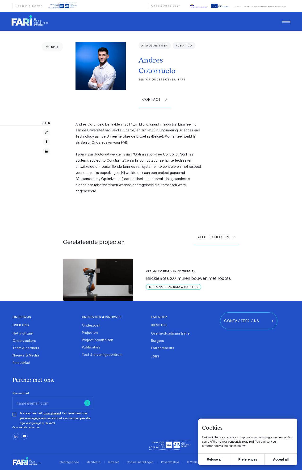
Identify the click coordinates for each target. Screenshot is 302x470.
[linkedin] (16, 436)
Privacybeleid (170, 462)
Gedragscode (69, 462)
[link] (30, 23)
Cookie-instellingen (140, 462)
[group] (52, 46)
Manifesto (94, 462)
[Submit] (87, 403)
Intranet (113, 462)
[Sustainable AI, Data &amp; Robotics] (173, 287)
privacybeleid (52, 413)
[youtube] (24, 436)
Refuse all (214, 459)
